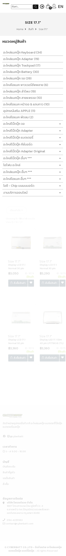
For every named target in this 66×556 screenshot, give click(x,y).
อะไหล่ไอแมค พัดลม (17, 117)
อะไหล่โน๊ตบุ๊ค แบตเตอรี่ (31, 137)
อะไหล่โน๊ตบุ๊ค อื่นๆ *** (31, 158)
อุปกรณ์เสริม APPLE (18, 110)
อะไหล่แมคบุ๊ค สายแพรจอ (21, 97)
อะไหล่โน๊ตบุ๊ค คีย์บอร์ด (31, 144)
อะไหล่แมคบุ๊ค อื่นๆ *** (31, 172)
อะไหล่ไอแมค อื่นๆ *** (31, 178)
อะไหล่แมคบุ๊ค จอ (16, 78)
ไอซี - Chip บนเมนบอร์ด (31, 185)
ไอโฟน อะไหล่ (31, 165)
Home (21, 29)
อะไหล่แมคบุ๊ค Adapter (20, 58)
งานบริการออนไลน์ (31, 192)
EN (60, 6)
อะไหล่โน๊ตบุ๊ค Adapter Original (31, 151)
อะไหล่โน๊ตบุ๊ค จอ (31, 123)
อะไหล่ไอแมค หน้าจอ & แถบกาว (25, 104)
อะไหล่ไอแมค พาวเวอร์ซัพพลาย (24, 84)
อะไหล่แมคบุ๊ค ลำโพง (18, 91)
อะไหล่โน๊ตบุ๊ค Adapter (31, 130)
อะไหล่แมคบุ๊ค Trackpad (21, 65)
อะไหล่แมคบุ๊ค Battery (20, 71)
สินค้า (32, 29)
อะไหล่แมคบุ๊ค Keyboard (21, 52)
